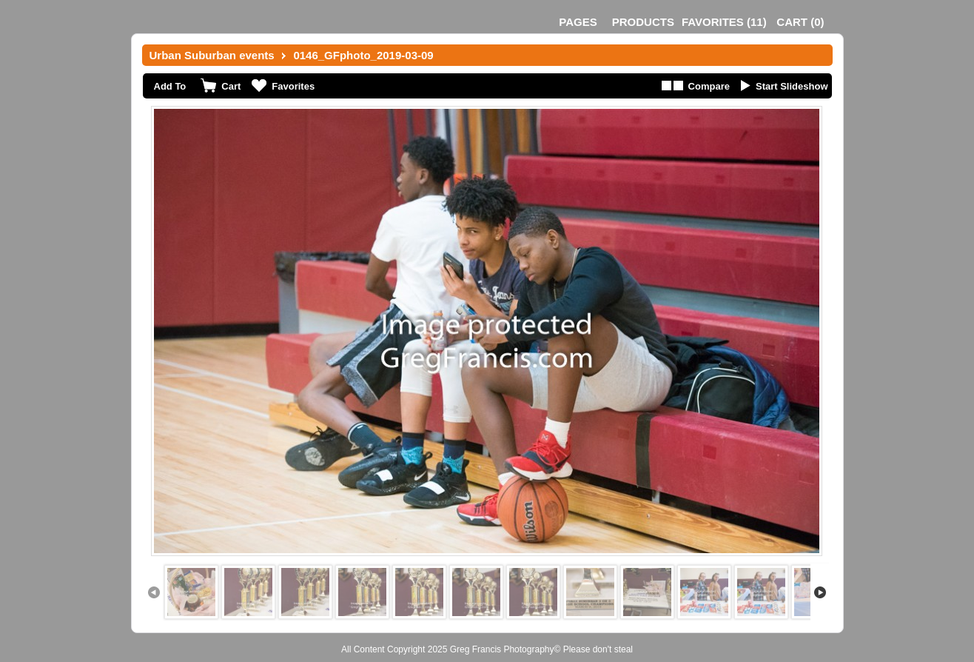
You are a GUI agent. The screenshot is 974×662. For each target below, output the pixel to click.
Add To (170, 86)
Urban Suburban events (212, 55)
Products (643, 22)
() (724, 22)
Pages (578, 22)
